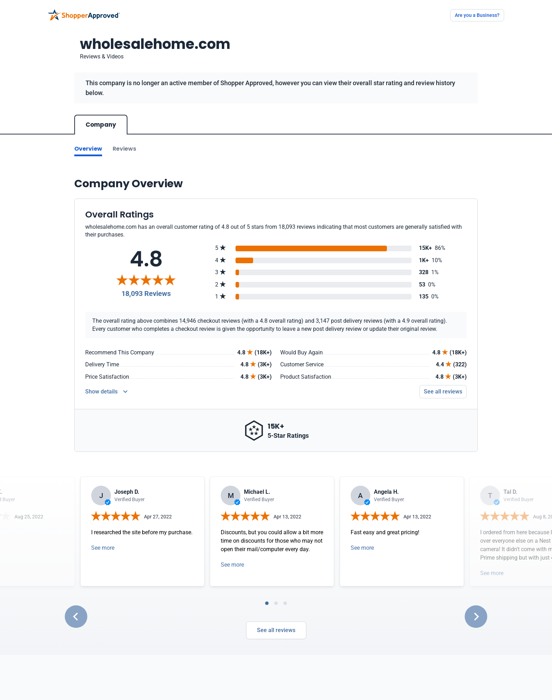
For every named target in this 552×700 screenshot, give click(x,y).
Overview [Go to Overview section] (88, 149)
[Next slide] (476, 616)
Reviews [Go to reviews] (124, 149)
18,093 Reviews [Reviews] (146, 293)
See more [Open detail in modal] (102, 547)
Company (101, 124)
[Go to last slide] (76, 616)
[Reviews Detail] (106, 391)
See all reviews (276, 630)
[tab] (267, 603)
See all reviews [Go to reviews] (443, 391)
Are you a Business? (477, 15)
